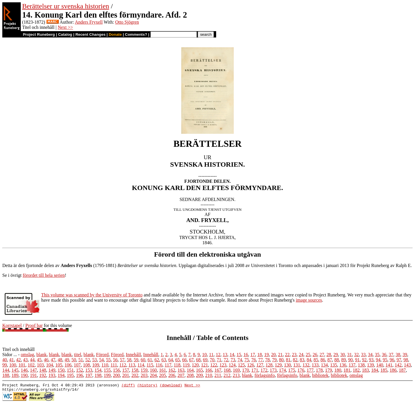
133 (315, 364)
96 (392, 359)
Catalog (65, 34)
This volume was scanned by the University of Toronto (91, 294)
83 (302, 359)
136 (342, 364)
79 (274, 359)
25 (308, 354)
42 (18, 359)
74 (239, 359)
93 (371, 359)
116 (159, 364)
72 (226, 359)
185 (383, 370)
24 (301, 354)
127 (259, 364)
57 (122, 359)
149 (51, 370)
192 (42, 375)
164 (190, 370)
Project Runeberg (39, 34)
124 (232, 364)
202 (134, 375)
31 (349, 354)
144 (5, 370)
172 (264, 370)
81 (288, 359)
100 (12, 364)
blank (41, 354)
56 (115, 359)
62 (156, 359)
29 (335, 354)
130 (287, 364)
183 (365, 370)
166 (208, 370)
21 (280, 354)
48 (60, 359)
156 (116, 370)
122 (213, 364)
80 (281, 359)
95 (385, 359)
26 (315, 354)
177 (310, 370)
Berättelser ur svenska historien (65, 6)
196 (79, 375)
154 (98, 370)
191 (33, 375)
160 (153, 370)
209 (199, 375)
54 (101, 359)
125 (241, 364)
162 (171, 370)
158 (134, 370)
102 (31, 364)
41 (11, 359)
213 (236, 375)
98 (405, 359)
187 (402, 370)
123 (222, 364)
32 (356, 354)
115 (149, 364)
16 (246, 354)
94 (378, 359)
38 (398, 354)
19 (266, 354)
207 (181, 375)
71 (219, 359)
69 (205, 359)
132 (305, 364)
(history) (147, 385)
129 (278, 364)
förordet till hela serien (44, 275)
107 (77, 364)
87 (329, 359)
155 (107, 370)
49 (67, 359)
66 (184, 359)
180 (337, 370)
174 (282, 370)
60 (143, 359)
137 (351, 364)
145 (15, 370)
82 (295, 359)
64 (170, 359)
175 (291, 370)
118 (177, 364)
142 (398, 364)
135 (333, 364)
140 (379, 364)
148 (42, 370)
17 (252, 354)
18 (259, 354)
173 (273, 370)
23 (294, 354)
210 (208, 375)
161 (162, 370)
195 (70, 375)
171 (254, 370)
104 (49, 364)
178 (319, 370)
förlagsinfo (264, 375)
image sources (309, 300)
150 (61, 370)
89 (343, 359)
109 (95, 364)
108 (86, 364)
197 (88, 375)
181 (347, 370)
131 (296, 364)
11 (211, 354)
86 (322, 359)
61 (150, 359)
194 (61, 375)
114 (140, 364)
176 (300, 370)
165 (199, 370)
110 (104, 364)
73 (233, 359)
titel (77, 354)
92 (364, 359)
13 (225, 354)
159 (144, 370)
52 (87, 359)
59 (136, 359)
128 (268, 364)
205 (162, 375)
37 (391, 354)
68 (198, 359)
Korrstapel (12, 325)
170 (245, 370)
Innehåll (133, 354)
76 (253, 359)
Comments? (136, 34)
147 (33, 370)
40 (4, 359)
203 (144, 375)
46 (46, 359)
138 (361, 364)
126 (250, 364)
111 (113, 364)
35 (377, 354)
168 (227, 370)
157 (125, 370)
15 (239, 354)
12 (218, 354)
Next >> (65, 27)
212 (226, 375)
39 (405, 354)
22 (287, 354)
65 (177, 359)
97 (399, 359)
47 (53, 359)
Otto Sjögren (127, 22)
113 (132, 364)
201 (125, 375)
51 (80, 359)
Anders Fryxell (89, 22)
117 (168, 364)
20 (273, 354)
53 (94, 359)
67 (191, 359)
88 (336, 359)
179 (328, 370)
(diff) (128, 385)
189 (15, 375)
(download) (171, 385)
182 (356, 370)
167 (217, 370)
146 (24, 370)
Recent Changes (90, 34)
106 (68, 364)
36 (384, 354)
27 (322, 354)
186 (393, 370)
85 (316, 359)
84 (309, 359)
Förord (102, 354)
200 (116, 375)
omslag (27, 354)
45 (39, 359)
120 (195, 364)
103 (40, 364)
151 (70, 370)
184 (374, 370)
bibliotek (320, 375)
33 (363, 354)
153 (88, 370)
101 (21, 364)
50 (73, 359)
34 (370, 354)
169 (236, 370)
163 (181, 370)
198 (98, 375)
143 (407, 364)
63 (163, 359)
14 (232, 354)
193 (51, 375)
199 (107, 375)
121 (204, 364)
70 (212, 359)
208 (190, 375)
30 (342, 354)
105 (58, 364)
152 (79, 370)
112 (122, 364)
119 (186, 364)
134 (324, 364)
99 (4, 364)
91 (357, 359)
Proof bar (34, 325)
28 (329, 354)
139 (370, 364)
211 (217, 375)
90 (350, 359)
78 (267, 359)
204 (153, 375)
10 (204, 354)
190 (24, 375)
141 (388, 364)
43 (25, 359)
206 (171, 375)
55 (108, 359)
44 (32, 359)
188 (5, 375)
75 (246, 359)
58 (129, 359)
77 (260, 359)
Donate (115, 34)
